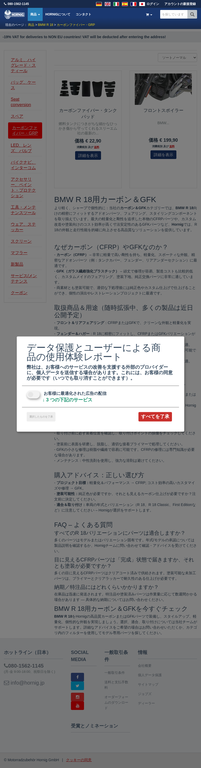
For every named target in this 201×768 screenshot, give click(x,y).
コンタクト (83, 14)
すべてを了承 (155, 416)
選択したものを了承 (41, 416)
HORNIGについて (57, 14)
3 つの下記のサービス (67, 399)
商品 (35, 14)
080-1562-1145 (18, 4)
